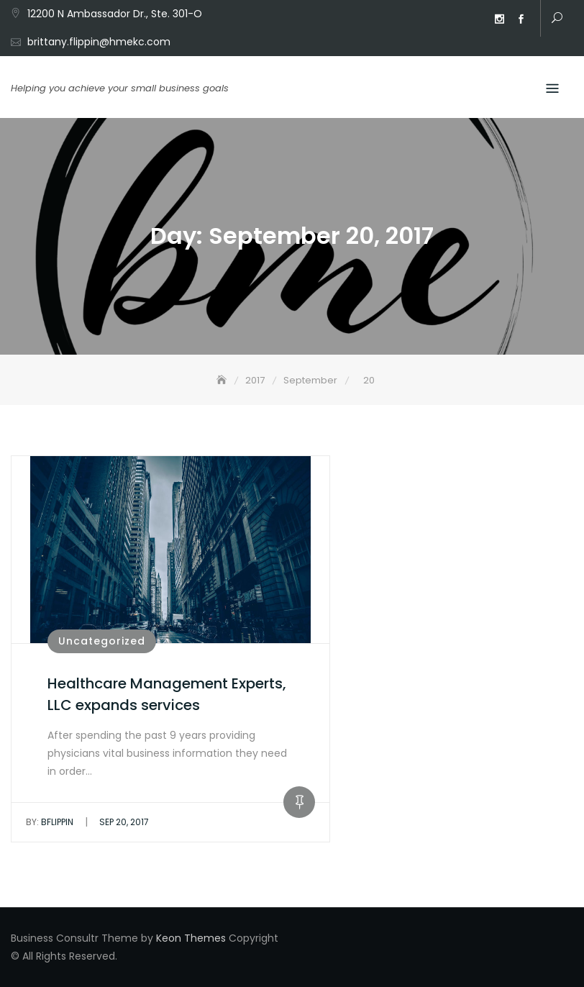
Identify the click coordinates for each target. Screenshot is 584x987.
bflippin (49, 822)
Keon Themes (191, 938)
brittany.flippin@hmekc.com (98, 42)
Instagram (499, 19)
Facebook (520, 19)
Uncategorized (101, 641)
